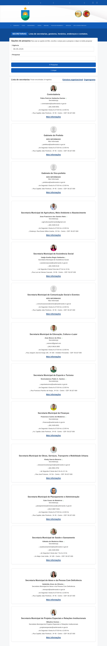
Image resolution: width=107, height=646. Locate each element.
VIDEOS (39, 25)
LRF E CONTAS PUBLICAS (80, 25)
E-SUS (23, 25)
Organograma (89, 80)
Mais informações (53, 117)
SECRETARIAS (31, 25)
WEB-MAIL (46, 25)
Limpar (54, 70)
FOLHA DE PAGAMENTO (57, 25)
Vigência (15, 45)
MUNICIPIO (16, 25)
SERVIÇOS (68, 25)
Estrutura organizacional (73, 80)
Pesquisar (15, 55)
